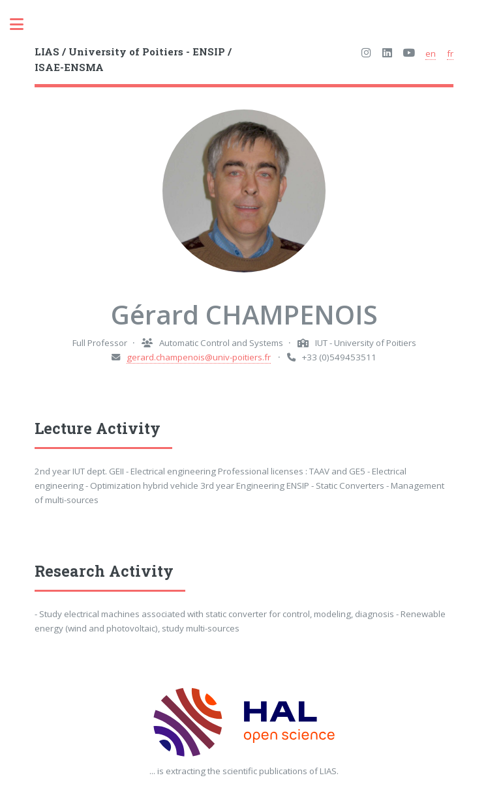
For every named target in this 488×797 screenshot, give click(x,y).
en (430, 53)
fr (450, 53)
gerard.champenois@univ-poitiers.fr (199, 357)
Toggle (23, 24)
